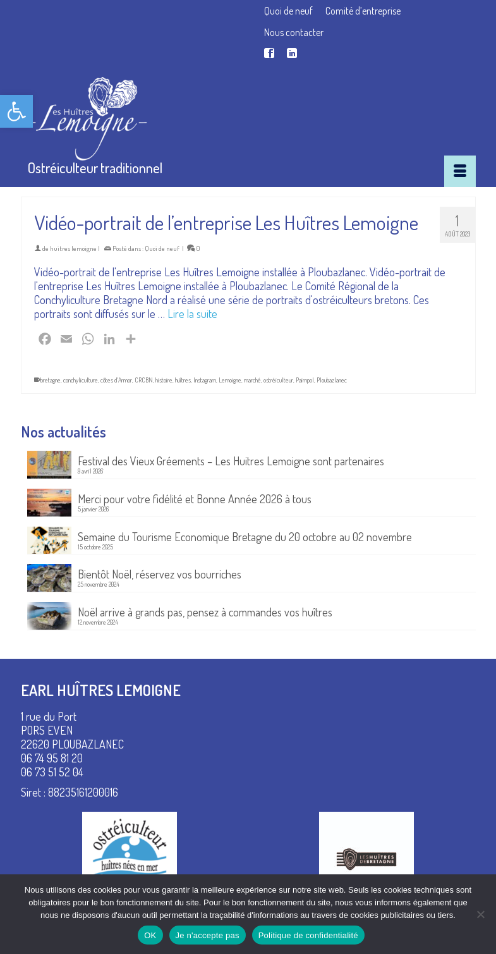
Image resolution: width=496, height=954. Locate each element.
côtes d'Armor (116, 380)
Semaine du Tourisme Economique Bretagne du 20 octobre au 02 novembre (245, 536)
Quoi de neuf (162, 248)
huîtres (183, 380)
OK (150, 935)
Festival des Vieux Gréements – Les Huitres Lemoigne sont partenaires (231, 460)
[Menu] (460, 171)
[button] (16, 111)
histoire (163, 380)
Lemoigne (230, 380)
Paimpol (305, 380)
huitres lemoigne (73, 248)
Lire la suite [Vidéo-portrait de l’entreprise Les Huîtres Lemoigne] (192, 314)
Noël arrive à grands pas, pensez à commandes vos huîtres (205, 611)
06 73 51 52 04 (52, 772)
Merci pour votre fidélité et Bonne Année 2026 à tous (195, 498)
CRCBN (144, 380)
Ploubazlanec (332, 380)
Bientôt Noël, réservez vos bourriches (159, 573)
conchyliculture (80, 380)
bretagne (50, 380)
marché (252, 380)
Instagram (204, 380)
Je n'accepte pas (207, 935)
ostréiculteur (278, 380)
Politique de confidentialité (308, 935)
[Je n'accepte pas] (480, 914)
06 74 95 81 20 (52, 758)
